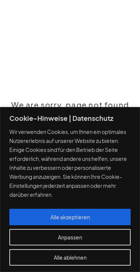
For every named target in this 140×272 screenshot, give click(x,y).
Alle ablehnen (70, 257)
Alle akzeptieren (70, 217)
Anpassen (70, 237)
